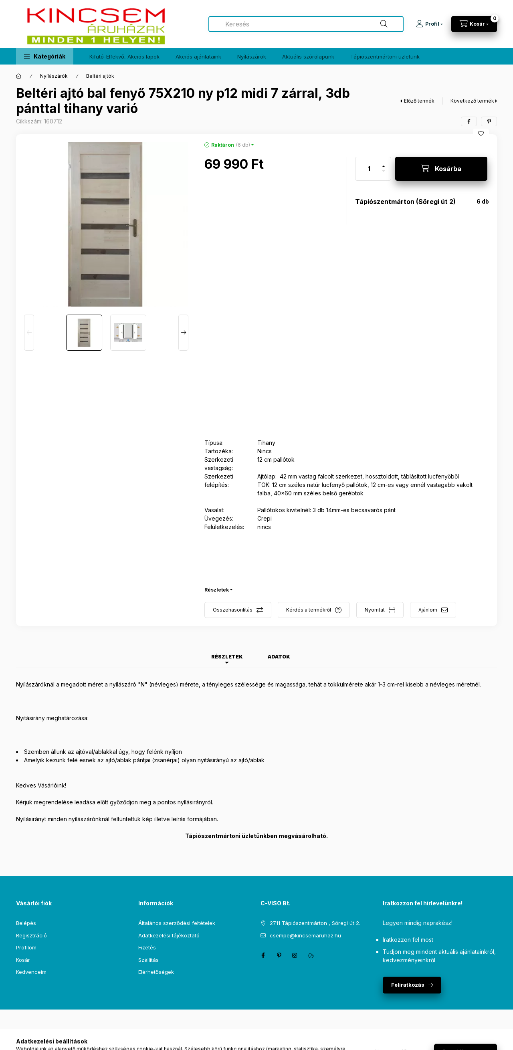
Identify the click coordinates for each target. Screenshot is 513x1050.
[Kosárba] (441, 169)
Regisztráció (31, 935)
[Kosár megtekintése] (474, 24)
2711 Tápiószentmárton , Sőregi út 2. (315, 923)
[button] (44, 56)
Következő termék (472, 101)
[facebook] (469, 121)
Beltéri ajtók (100, 76)
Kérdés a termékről (308, 610)
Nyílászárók (251, 56)
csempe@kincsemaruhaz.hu (305, 935)
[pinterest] (489, 121)
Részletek (216, 590)
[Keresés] (384, 24)
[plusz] (383, 163)
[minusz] (383, 174)
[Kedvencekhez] (481, 133)
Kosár (23, 960)
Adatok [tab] (279, 657)
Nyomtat (375, 610)
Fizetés (147, 947)
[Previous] (29, 333)
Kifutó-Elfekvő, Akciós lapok (124, 56)
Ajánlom (427, 610)
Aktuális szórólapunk (308, 56)
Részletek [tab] (227, 657)
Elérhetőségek (156, 972)
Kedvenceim (31, 972)
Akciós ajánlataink (198, 56)
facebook (263, 955)
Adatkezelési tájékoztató (169, 935)
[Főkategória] (19, 76)
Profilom (26, 947)
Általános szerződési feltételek (176, 923)
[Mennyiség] (369, 168)
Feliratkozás (407, 984)
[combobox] (306, 24)
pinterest (279, 955)
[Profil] (429, 24)
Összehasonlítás (232, 610)
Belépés (26, 923)
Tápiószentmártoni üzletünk (385, 56)
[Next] (183, 333)
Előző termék (419, 101)
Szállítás (148, 960)
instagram (295, 955)
